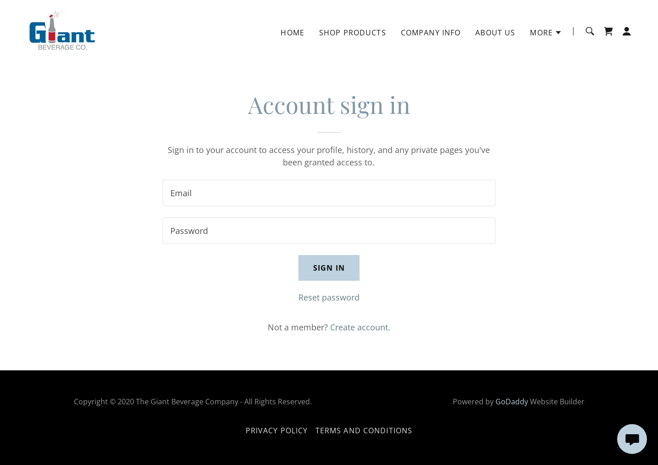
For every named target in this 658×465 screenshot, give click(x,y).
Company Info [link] (431, 33)
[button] (546, 32)
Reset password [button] (329, 297)
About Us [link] (495, 33)
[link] (61, 30)
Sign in (329, 268)
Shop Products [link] (352, 33)
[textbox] (329, 193)
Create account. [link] (360, 327)
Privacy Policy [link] (277, 430)
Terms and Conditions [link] (364, 430)
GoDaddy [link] (511, 402)
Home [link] (292, 33)
